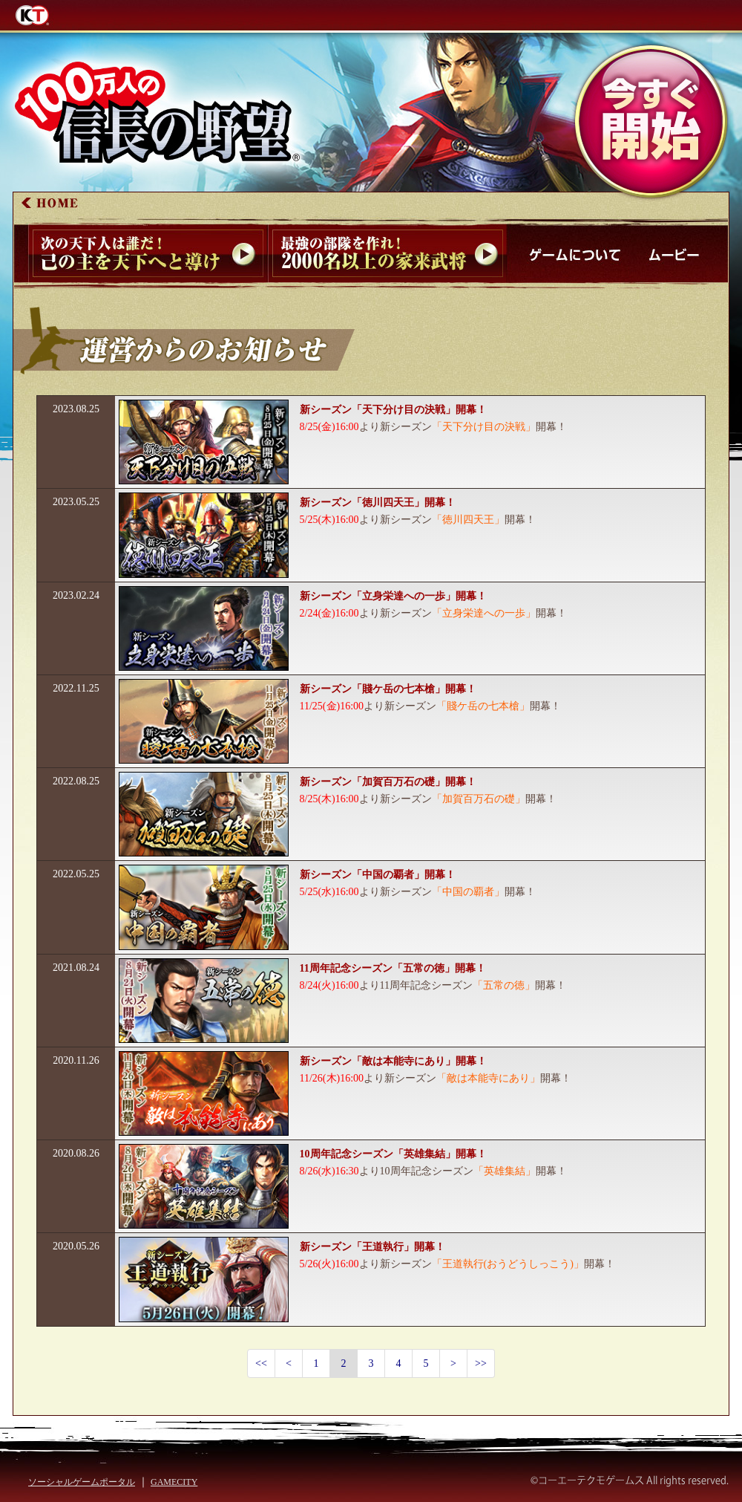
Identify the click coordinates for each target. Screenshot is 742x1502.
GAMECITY (174, 1482)
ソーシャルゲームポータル (81, 1482)
